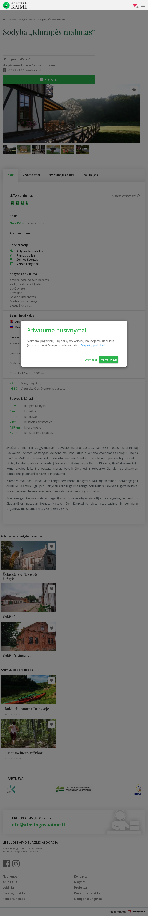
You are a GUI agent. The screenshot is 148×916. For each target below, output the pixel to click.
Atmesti (91, 360)
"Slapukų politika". (92, 345)
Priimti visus (108, 360)
